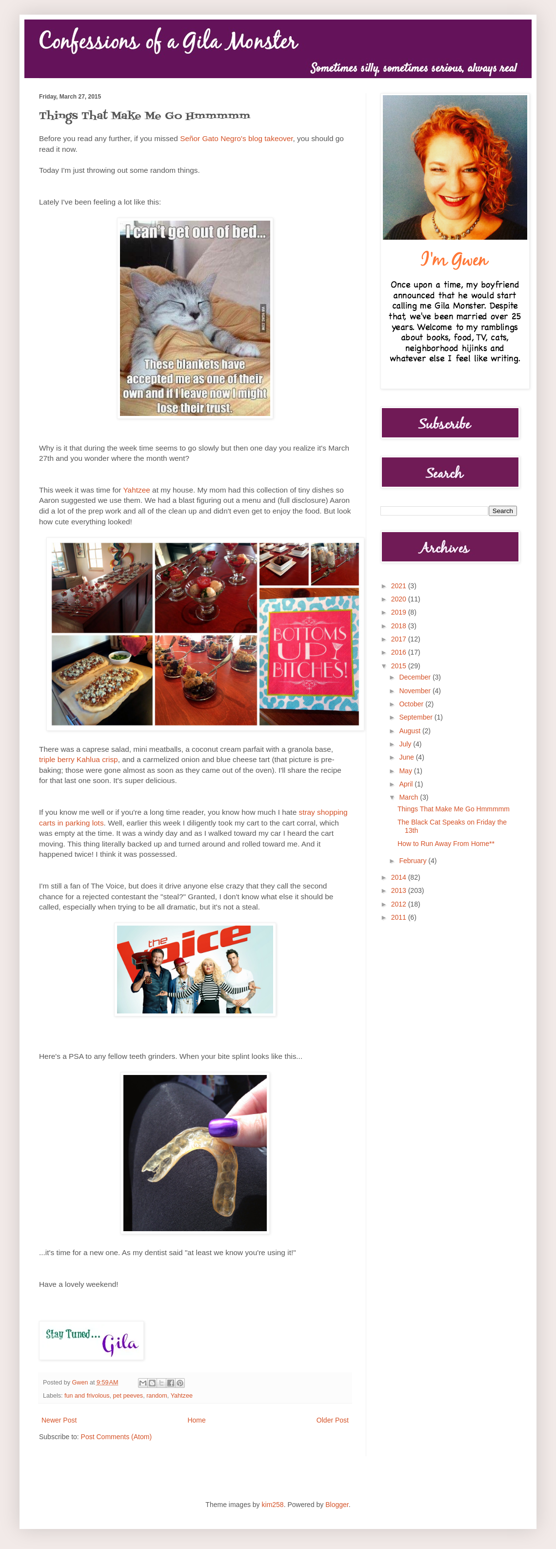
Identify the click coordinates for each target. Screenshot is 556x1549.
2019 (399, 612)
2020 (399, 599)
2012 (399, 904)
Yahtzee (136, 490)
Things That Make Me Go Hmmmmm (453, 809)
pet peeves (128, 1395)
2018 (399, 626)
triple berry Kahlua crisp (78, 759)
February (413, 861)
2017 (399, 639)
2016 (399, 652)
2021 (399, 586)
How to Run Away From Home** (446, 843)
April (407, 784)
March (409, 797)
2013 (399, 890)
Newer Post (59, 1420)
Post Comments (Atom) (116, 1437)
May (406, 771)
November (415, 691)
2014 (399, 877)
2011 (399, 917)
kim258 (273, 1504)
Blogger (336, 1504)
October (412, 704)
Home (196, 1420)
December (415, 677)
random (156, 1395)
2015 (399, 666)
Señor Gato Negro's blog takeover (236, 138)
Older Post (333, 1420)
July (406, 744)
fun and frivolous (86, 1395)
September (416, 717)
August (410, 731)
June (407, 757)
